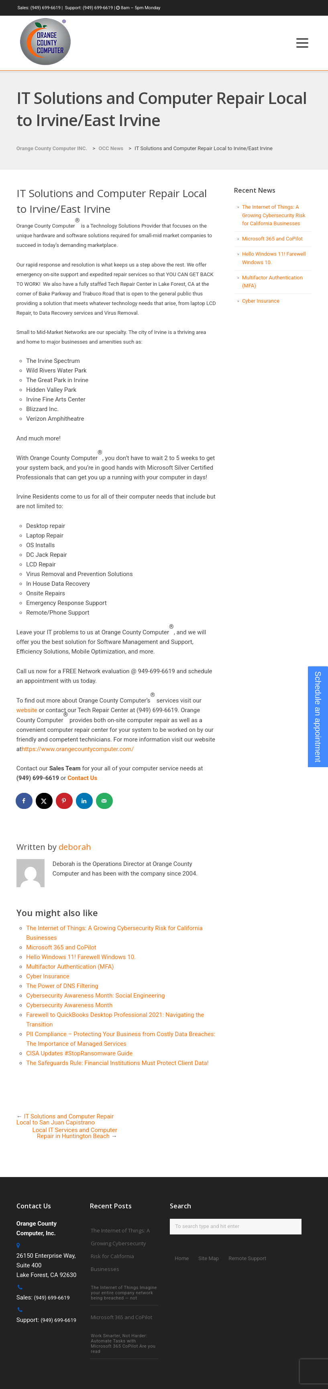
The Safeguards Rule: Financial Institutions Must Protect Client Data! (117, 1063)
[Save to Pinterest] (65, 801)
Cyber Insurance (47, 976)
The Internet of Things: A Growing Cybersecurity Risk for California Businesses (274, 215)
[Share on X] (45, 801)
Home (182, 1258)
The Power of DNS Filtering (62, 986)
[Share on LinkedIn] (85, 801)
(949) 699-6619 (46, 7)
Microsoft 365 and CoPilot (61, 947)
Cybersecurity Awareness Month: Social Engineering (95, 995)
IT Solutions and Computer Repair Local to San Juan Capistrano (65, 1119)
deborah (75, 846)
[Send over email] (105, 801)
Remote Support (247, 1258)
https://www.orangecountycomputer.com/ (78, 749)
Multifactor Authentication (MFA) (70, 966)
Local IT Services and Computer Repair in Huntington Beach (75, 1133)
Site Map (208, 1258)
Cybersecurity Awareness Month (69, 1005)
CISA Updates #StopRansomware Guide (79, 1053)
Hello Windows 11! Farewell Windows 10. (81, 957)
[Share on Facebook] (24, 801)
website (26, 710)
